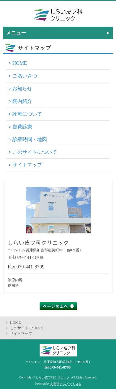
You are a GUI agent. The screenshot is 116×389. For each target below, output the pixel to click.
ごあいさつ (24, 75)
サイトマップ (27, 164)
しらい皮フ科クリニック (53, 377)
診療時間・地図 (29, 139)
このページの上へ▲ (58, 306)
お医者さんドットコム (65, 383)
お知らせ (22, 88)
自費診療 (22, 126)
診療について (27, 114)
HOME (19, 63)
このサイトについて (34, 152)
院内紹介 (22, 101)
